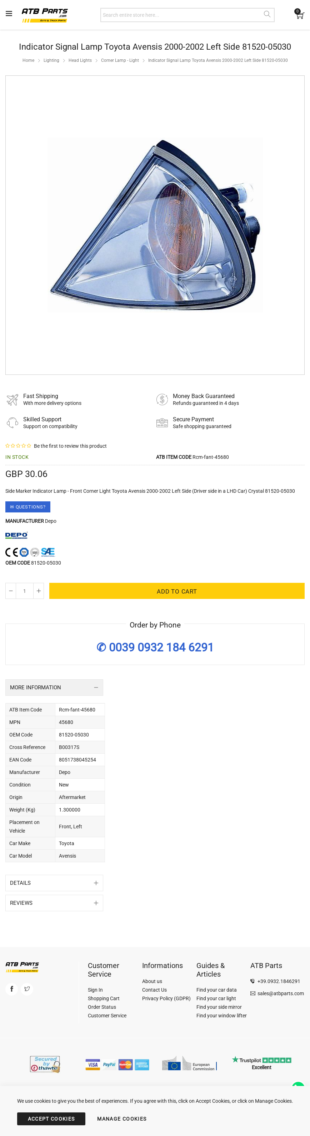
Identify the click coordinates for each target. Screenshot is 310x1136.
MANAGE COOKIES (121, 1119)
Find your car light (216, 998)
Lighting (51, 60)
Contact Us (154, 990)
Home (28, 60)
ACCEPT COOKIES (51, 1119)
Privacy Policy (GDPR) (166, 998)
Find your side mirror (219, 1007)
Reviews (21, 903)
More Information (35, 687)
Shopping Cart (104, 998)
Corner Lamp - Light (120, 60)
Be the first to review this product (70, 446)
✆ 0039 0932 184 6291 (155, 647)
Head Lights (80, 60)
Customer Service (107, 1015)
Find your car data (216, 990)
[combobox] (187, 15)
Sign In (95, 990)
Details (20, 883)
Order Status (102, 1007)
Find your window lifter (221, 1015)
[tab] (54, 687)
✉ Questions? (28, 507)
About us (152, 981)
